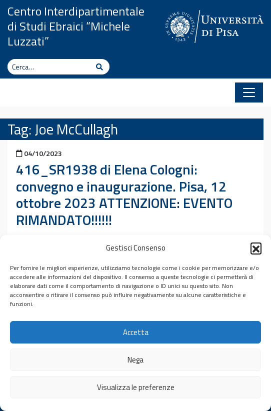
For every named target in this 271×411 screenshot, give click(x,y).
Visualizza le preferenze (135, 387)
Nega (136, 360)
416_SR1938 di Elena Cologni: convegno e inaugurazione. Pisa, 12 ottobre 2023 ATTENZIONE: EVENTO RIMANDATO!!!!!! (124, 194)
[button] (256, 248)
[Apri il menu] (249, 92)
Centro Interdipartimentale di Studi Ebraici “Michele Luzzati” (76, 26)
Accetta (135, 332)
